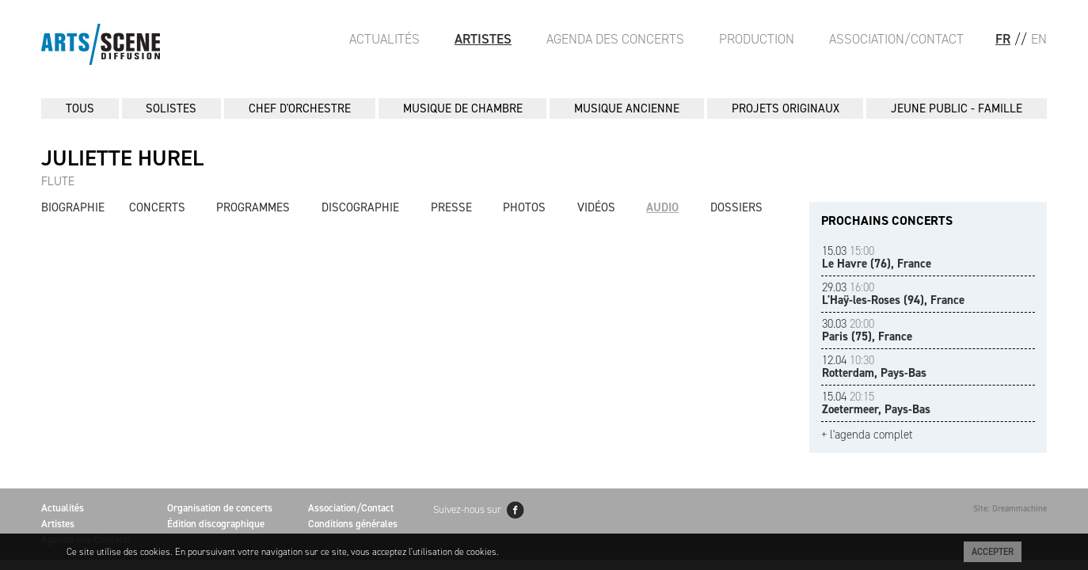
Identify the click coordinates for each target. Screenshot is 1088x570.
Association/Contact (896, 39)
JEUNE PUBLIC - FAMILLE (956, 108)
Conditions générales (353, 523)
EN (1039, 39)
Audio (662, 207)
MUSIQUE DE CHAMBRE (463, 108)
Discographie (360, 207)
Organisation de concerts (219, 508)
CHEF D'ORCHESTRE (300, 108)
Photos (524, 207)
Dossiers (736, 207)
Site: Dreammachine (1010, 509)
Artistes (483, 39)
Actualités (384, 39)
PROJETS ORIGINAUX (785, 108)
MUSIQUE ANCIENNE (626, 108)
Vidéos (596, 207)
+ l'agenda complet (867, 435)
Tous (80, 108)
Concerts (157, 207)
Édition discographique (215, 523)
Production (756, 39)
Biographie (73, 207)
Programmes (253, 207)
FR (1002, 39)
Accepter (993, 551)
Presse (451, 207)
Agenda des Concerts (615, 39)
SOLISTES (171, 108)
